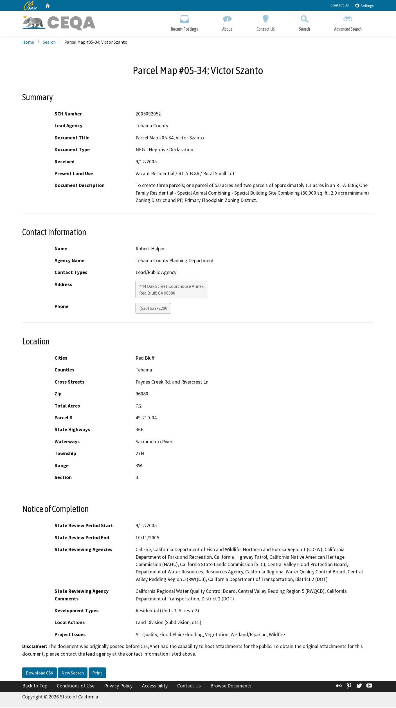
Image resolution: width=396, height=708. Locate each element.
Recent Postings (184, 22)
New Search (73, 673)
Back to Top (34, 686)
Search (304, 22)
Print (97, 673)
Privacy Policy (118, 686)
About (227, 22)
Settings (364, 5)
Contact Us (339, 5)
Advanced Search (347, 22)
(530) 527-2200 (153, 308)
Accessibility (155, 686)
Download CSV (39, 673)
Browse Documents (230, 686)
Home (28, 42)
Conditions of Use (75, 686)
